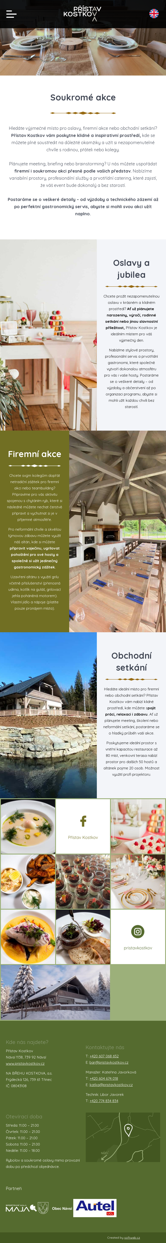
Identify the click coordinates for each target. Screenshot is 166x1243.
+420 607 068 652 (104, 1056)
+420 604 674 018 (104, 1078)
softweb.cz (132, 1238)
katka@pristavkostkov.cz (111, 1084)
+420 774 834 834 (104, 1100)
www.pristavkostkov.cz (25, 1063)
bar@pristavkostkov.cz (108, 1062)
